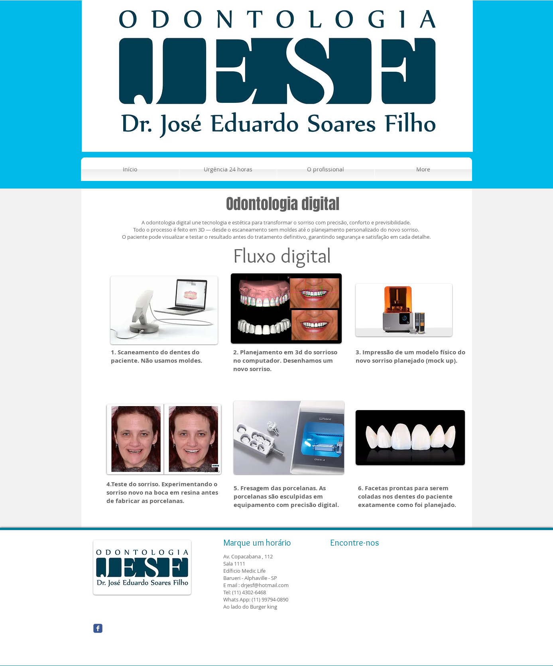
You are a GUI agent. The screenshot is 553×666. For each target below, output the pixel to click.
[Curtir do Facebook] (157, 632)
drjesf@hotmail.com (265, 585)
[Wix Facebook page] (97, 628)
